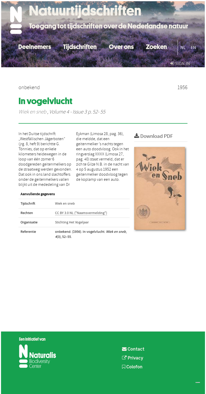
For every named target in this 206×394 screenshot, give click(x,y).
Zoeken (156, 46)
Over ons (121, 46)
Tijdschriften (80, 46)
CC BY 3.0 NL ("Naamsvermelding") (81, 213)
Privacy (132, 358)
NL (183, 47)
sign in (180, 63)
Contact (133, 349)
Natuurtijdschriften (85, 10)
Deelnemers (34, 46)
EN (193, 47)
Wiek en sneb (32, 112)
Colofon (132, 367)
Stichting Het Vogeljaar (72, 222)
